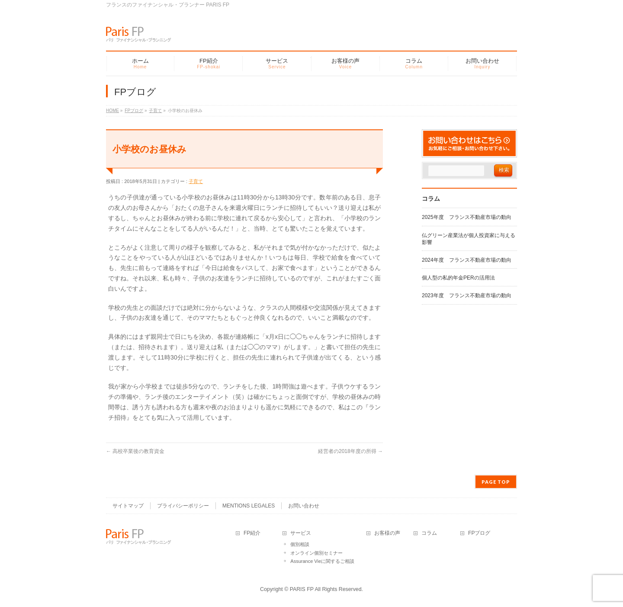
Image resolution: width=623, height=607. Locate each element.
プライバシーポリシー (183, 506)
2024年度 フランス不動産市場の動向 (466, 260)
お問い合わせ (303, 506)
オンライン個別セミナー (316, 553)
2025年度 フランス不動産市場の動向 (466, 217)
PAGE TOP (496, 482)
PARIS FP (302, 589)
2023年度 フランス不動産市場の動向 (466, 295)
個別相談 (299, 544)
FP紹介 (252, 533)
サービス (300, 533)
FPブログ (479, 533)
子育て (196, 181)
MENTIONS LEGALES (248, 506)
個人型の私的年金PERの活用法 (458, 278)
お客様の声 (387, 533)
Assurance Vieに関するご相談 (322, 561)
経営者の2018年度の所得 (350, 451)
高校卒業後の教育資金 (135, 451)
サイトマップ (128, 506)
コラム (429, 533)
